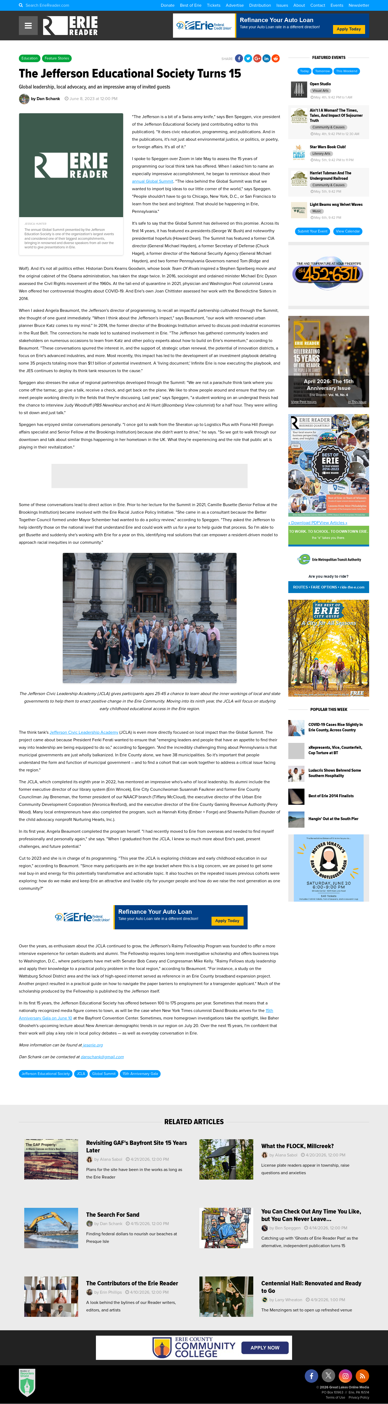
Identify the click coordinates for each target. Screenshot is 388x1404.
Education (30, 58)
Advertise (235, 5)
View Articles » (333, 523)
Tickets (213, 5)
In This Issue (357, 402)
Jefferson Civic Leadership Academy (84, 732)
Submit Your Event (312, 231)
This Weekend (346, 71)
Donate (168, 5)
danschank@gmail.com (102, 1057)
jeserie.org (93, 1045)
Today (304, 71)
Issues (282, 5)
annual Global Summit (152, 181)
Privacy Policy (359, 1397)
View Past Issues (304, 402)
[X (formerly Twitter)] (328, 1377)
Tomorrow (322, 71)
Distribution (260, 5)
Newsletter (359, 5)
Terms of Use (335, 1397)
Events (337, 5)
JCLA (81, 1074)
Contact (317, 5)
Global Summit (104, 1074)
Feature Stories (57, 58)
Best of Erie (191, 5)
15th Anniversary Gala (140, 1074)
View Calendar (348, 231)
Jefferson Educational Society (46, 1074)
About (299, 5)
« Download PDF (303, 523)
